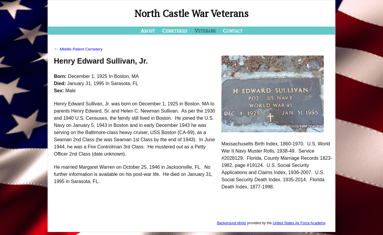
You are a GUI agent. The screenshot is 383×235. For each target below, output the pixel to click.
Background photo (231, 223)
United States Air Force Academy (299, 223)
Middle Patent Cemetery (78, 49)
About (148, 30)
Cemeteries (174, 30)
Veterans (205, 30)
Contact (233, 30)
